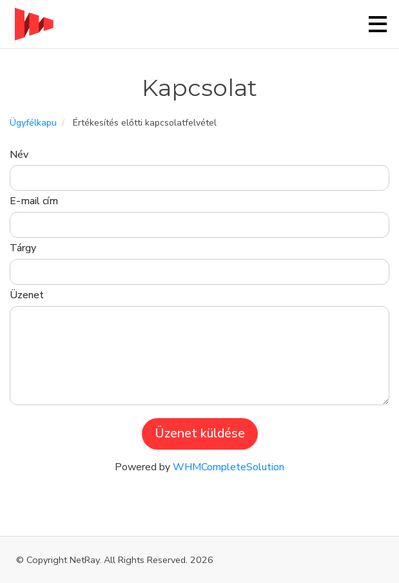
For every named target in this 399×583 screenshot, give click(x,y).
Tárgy (23, 248)
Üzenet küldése (200, 433)
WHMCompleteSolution (228, 467)
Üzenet (27, 295)
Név (19, 155)
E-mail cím (34, 201)
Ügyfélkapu (33, 123)
